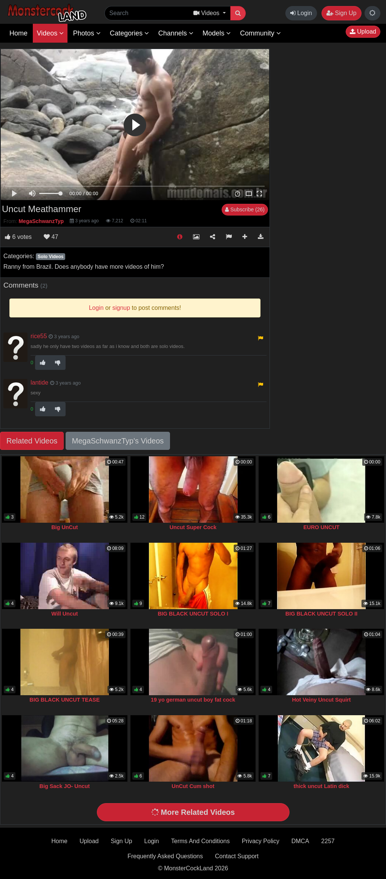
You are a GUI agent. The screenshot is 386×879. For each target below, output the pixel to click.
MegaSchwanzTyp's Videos (118, 441)
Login (301, 13)
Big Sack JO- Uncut (65, 786)
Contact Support (237, 856)
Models (216, 33)
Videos (50, 33)
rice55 (39, 336)
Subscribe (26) (245, 209)
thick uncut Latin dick (321, 786)
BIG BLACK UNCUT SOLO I (193, 614)
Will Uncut (64, 614)
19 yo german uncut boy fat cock (193, 700)
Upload (363, 31)
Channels (175, 33)
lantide (39, 382)
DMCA (300, 841)
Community (260, 33)
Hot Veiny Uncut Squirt (321, 700)
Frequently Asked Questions (165, 856)
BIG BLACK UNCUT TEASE (64, 700)
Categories (129, 33)
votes (18, 237)
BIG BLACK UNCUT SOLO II (321, 614)
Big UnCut (64, 527)
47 (51, 237)
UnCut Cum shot (193, 786)
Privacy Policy (260, 841)
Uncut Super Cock (193, 527)
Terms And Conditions (200, 841)
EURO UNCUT (321, 527)
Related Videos (31, 441)
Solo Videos (50, 256)
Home (18, 33)
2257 (328, 841)
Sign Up (341, 13)
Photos (87, 33)
